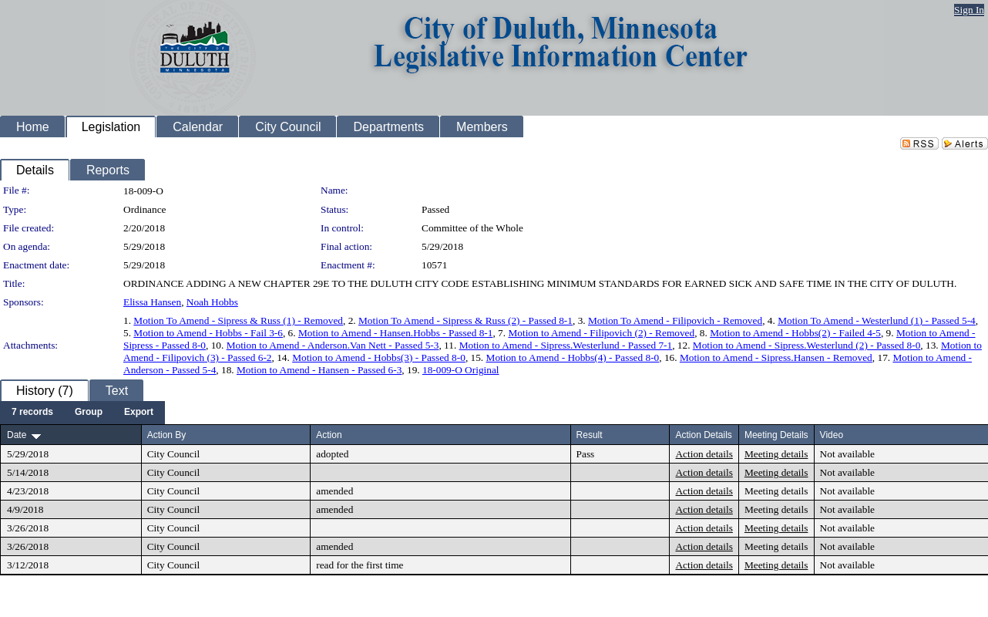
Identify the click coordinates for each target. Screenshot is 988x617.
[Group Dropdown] (89, 412)
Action (328, 435)
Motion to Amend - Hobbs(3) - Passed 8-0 (378, 357)
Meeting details (776, 454)
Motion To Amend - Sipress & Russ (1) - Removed (238, 320)
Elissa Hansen (152, 302)
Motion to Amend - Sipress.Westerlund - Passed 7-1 (566, 345)
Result (589, 435)
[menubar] (82, 412)
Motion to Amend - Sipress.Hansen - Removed (776, 357)
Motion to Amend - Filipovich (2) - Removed (601, 333)
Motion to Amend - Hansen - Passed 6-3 (319, 370)
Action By (167, 435)
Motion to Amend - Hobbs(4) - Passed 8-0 (573, 357)
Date (16, 435)
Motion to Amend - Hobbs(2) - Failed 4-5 (795, 333)
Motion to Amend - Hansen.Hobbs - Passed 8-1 (395, 333)
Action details (703, 454)
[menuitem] (32, 412)
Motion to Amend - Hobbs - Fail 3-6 (208, 333)
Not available (847, 454)
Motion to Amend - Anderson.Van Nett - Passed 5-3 (333, 345)
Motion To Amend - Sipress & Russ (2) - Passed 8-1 (465, 320)
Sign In (969, 9)
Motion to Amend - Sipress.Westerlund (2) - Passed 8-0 (806, 345)
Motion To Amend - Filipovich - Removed (675, 320)
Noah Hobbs (212, 302)
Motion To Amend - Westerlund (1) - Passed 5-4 (877, 320)
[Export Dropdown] (139, 412)
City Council (173, 454)
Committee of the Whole (472, 228)
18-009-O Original (460, 370)
